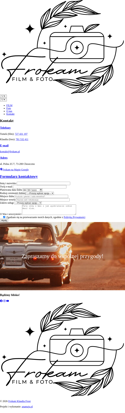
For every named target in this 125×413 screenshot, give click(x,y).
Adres (3, 157)
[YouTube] (7, 303)
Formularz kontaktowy (19, 176)
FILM (9, 105)
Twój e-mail (6, 186)
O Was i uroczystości (10, 216)
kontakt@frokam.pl (10, 151)
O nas (9, 111)
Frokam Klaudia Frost (19, 403)
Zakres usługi (7, 203)
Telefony (5, 127)
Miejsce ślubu (7, 196)
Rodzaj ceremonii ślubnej (13, 193)
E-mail (4, 145)
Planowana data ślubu (11, 190)
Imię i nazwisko (8, 183)
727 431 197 (21, 134)
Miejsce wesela (8, 200)
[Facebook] (1, 303)
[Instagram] (4, 303)
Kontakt (10, 114)
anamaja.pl (27, 409)
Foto (8, 108)
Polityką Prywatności (74, 219)
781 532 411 (22, 139)
